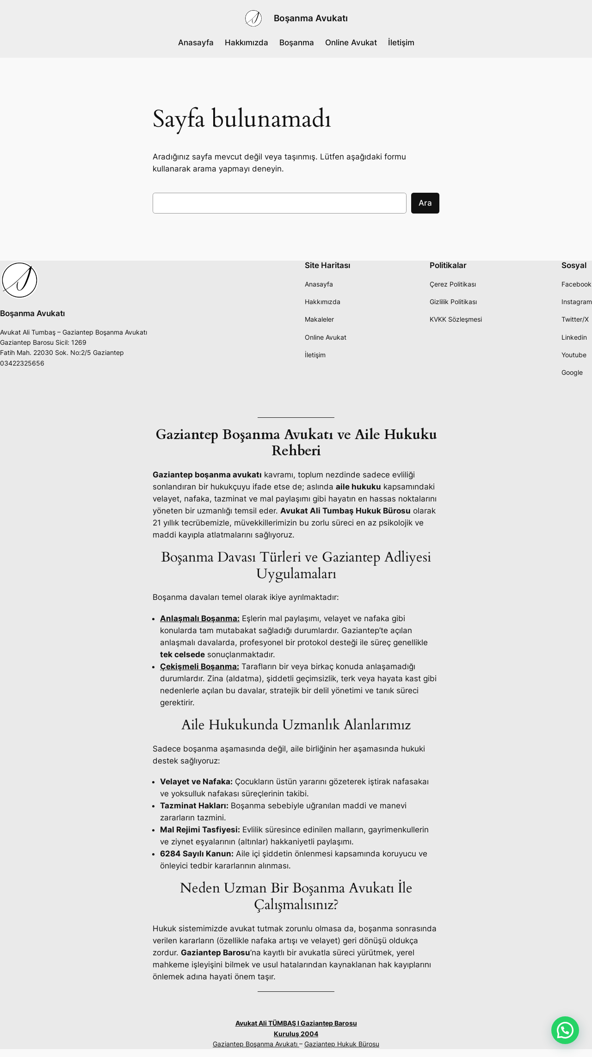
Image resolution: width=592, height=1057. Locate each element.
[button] (565, 1030)
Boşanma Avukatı (311, 18)
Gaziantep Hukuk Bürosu (341, 1044)
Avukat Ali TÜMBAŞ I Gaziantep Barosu (296, 1023)
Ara (425, 203)
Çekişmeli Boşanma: (199, 666)
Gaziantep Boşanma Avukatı (256, 1044)
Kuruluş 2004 (296, 1034)
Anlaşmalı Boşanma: (200, 618)
